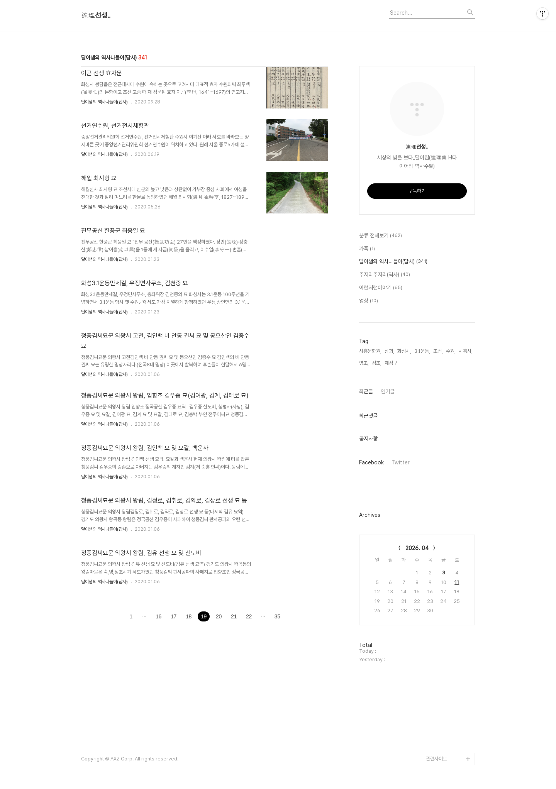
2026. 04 (417, 548)
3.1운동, (422, 351)
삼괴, (389, 351)
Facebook (371, 462)
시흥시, (466, 351)
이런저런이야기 (380, 288)
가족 (367, 249)
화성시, (404, 351)
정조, (376, 363)
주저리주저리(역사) (384, 275)
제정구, (391, 363)
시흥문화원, (370, 351)
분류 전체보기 (380, 236)
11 (456, 582)
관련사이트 (436, 759)
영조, (364, 363)
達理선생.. (95, 15)
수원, (451, 351)
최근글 (366, 391)
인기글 (388, 391)
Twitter (401, 462)
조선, (438, 351)
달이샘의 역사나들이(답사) (104, 102)
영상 (368, 301)
